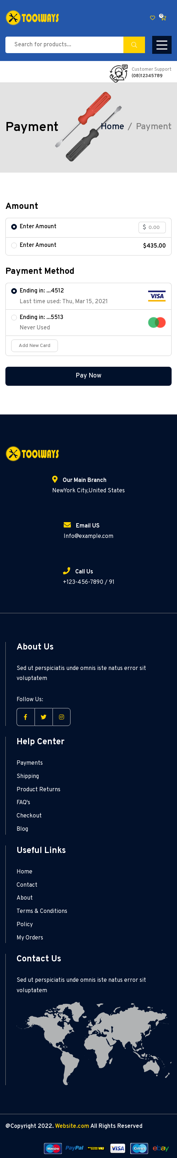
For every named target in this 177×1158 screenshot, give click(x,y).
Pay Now (88, 376)
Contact (27, 885)
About (25, 898)
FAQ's (23, 802)
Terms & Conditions (42, 911)
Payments (30, 763)
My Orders (30, 938)
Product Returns (38, 789)
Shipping (28, 776)
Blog (22, 829)
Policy (25, 924)
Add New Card (34, 346)
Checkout (29, 816)
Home (112, 127)
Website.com (72, 1126)
